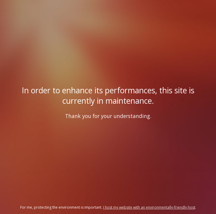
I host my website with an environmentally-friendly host (149, 207)
